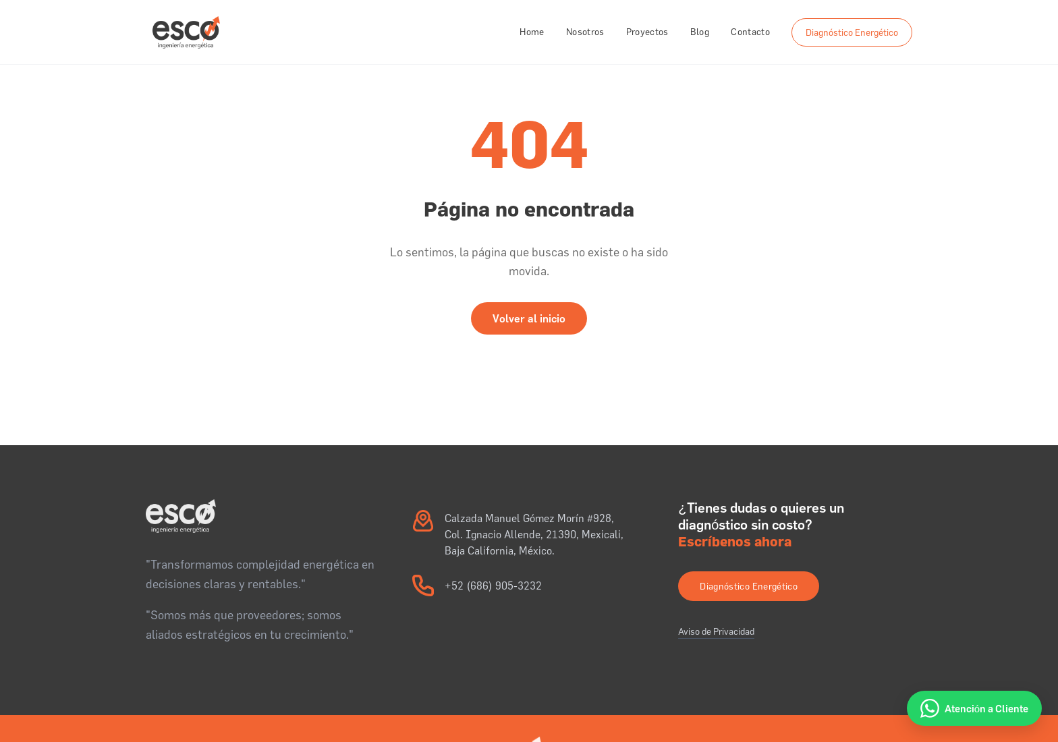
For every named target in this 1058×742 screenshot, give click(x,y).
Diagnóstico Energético (852, 32)
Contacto (750, 31)
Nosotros (585, 31)
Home (532, 31)
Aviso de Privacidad (716, 631)
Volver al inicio (529, 318)
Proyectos (647, 31)
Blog (699, 31)
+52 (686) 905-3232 (493, 585)
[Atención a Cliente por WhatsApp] (974, 708)
